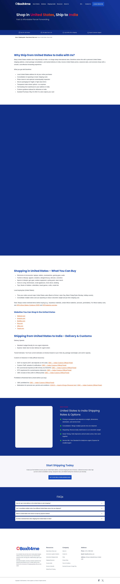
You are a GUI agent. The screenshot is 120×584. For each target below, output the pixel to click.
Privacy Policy (66, 560)
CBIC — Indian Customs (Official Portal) (63, 373)
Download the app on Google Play (70, 566)
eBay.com (20, 336)
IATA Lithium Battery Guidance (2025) (38, 316)
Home (16, 37)
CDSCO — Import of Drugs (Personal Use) (67, 396)
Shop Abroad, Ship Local (31, 37)
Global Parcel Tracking (51, 569)
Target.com (21, 339)
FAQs (64, 557)
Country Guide (49, 563)
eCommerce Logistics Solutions (53, 554)
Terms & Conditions (67, 563)
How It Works (36, 4)
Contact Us (88, 4)
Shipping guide (22, 37)
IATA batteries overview (61, 316)
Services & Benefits (50, 566)
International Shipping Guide (52, 557)
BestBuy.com (21, 331)
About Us (67, 4)
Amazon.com (21, 329)
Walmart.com (21, 326)
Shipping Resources (50, 560)
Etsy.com (20, 334)
